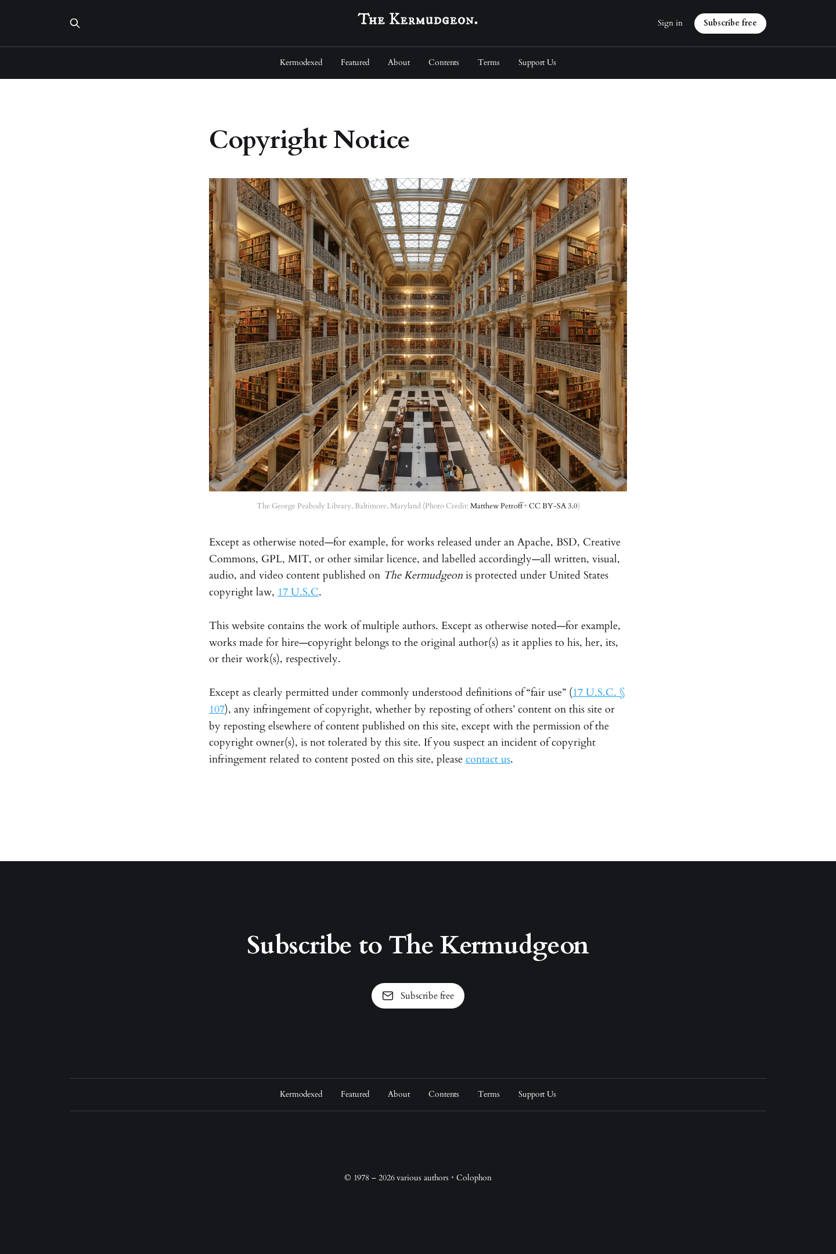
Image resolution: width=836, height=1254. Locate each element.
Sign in (670, 22)
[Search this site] (75, 23)
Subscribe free (730, 22)
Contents (443, 62)
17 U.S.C (298, 592)
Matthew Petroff (496, 506)
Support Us (537, 62)
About (399, 62)
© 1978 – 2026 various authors (396, 1177)
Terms (489, 62)
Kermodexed (301, 62)
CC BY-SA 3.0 (553, 506)
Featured (355, 62)
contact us (488, 759)
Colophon (474, 1177)
